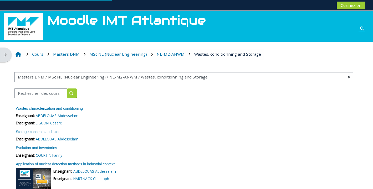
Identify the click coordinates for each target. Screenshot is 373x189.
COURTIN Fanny (49, 155)
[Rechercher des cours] (41, 93)
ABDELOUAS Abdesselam (57, 115)
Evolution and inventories (36, 148)
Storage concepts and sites (38, 132)
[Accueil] (23, 25)
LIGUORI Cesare (49, 122)
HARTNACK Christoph (91, 178)
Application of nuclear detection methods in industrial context (65, 164)
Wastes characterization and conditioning (49, 108)
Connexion (350, 5)
